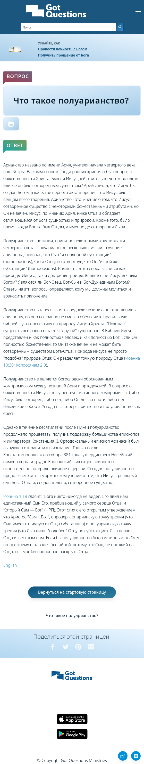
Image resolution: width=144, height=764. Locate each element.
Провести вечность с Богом (63, 48)
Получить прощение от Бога (63, 55)
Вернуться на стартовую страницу (72, 592)
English (10, 565)
